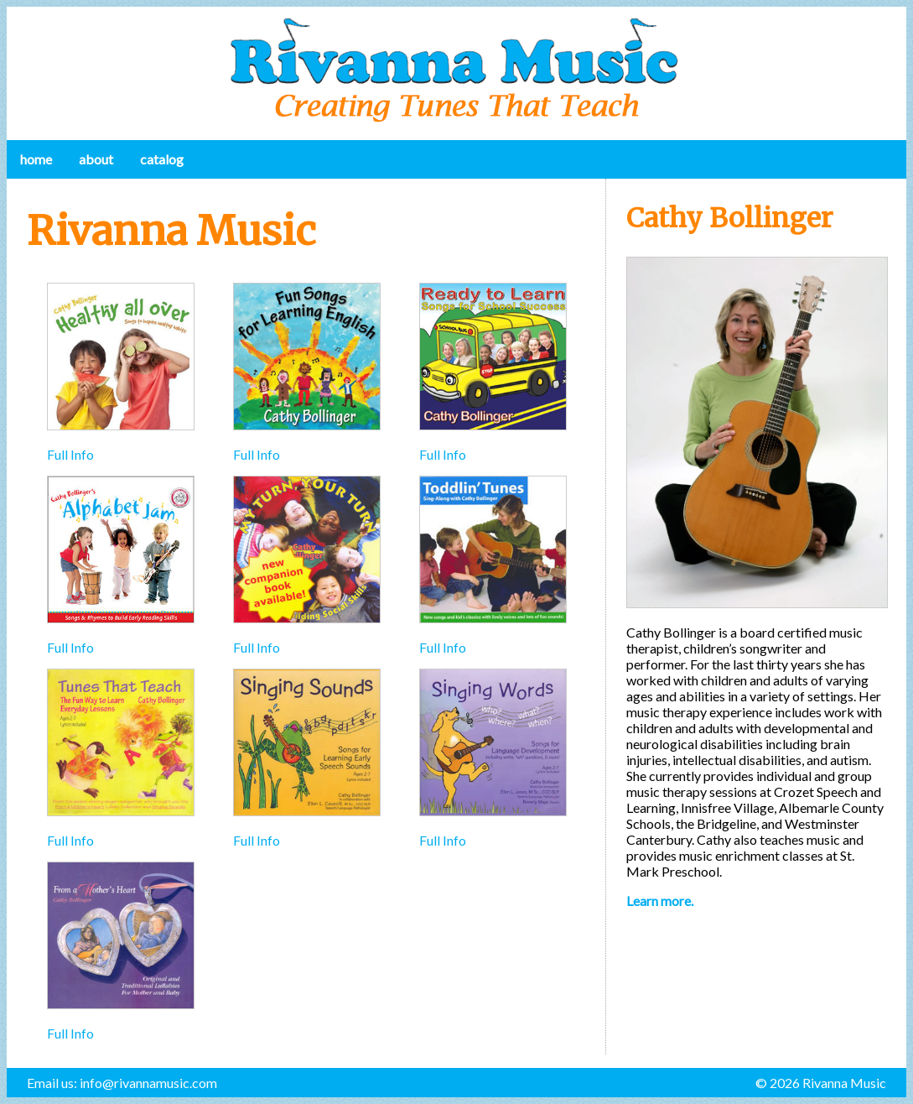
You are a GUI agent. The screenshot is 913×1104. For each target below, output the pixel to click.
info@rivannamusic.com (148, 1083)
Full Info (70, 454)
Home (36, 159)
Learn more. (659, 901)
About (96, 159)
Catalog (162, 159)
